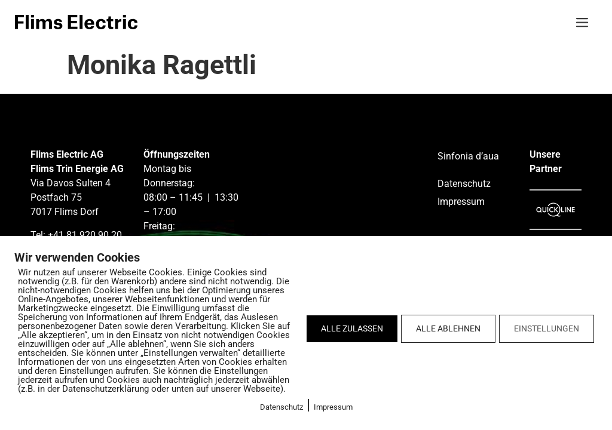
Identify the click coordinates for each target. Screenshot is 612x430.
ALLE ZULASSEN (352, 328)
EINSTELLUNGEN (546, 328)
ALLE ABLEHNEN (448, 328)
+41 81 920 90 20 (85, 235)
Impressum (333, 407)
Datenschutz (281, 407)
